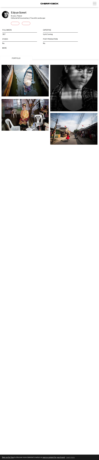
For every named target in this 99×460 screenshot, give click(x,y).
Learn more (70, 457)
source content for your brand (54, 457)
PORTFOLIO (16, 58)
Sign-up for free (8, 457)
